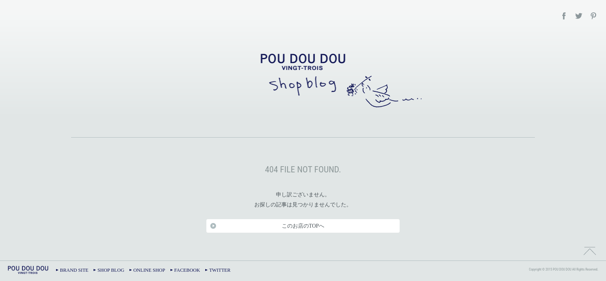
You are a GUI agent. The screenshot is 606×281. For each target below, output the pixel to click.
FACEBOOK (187, 270)
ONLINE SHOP (149, 270)
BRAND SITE (74, 270)
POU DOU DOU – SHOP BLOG (303, 79)
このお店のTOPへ (303, 226)
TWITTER (219, 270)
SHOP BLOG (110, 270)
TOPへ (589, 250)
